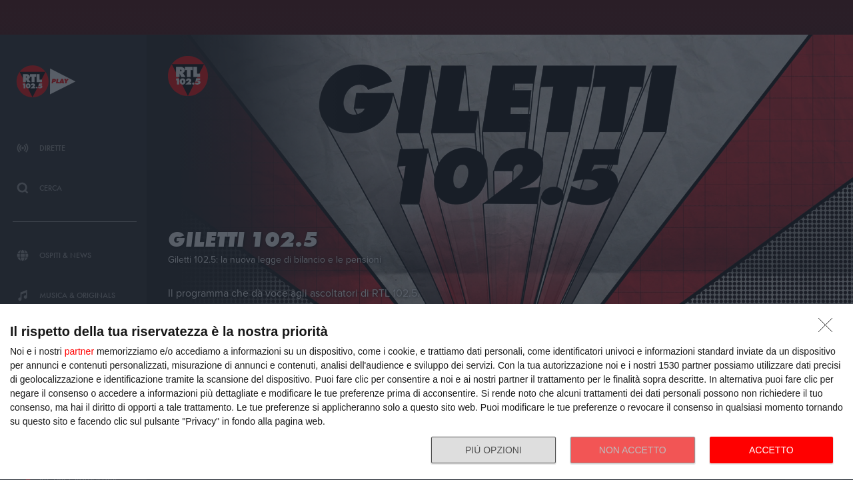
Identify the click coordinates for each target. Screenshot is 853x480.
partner (79, 351)
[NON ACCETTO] (829, 328)
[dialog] (426, 392)
